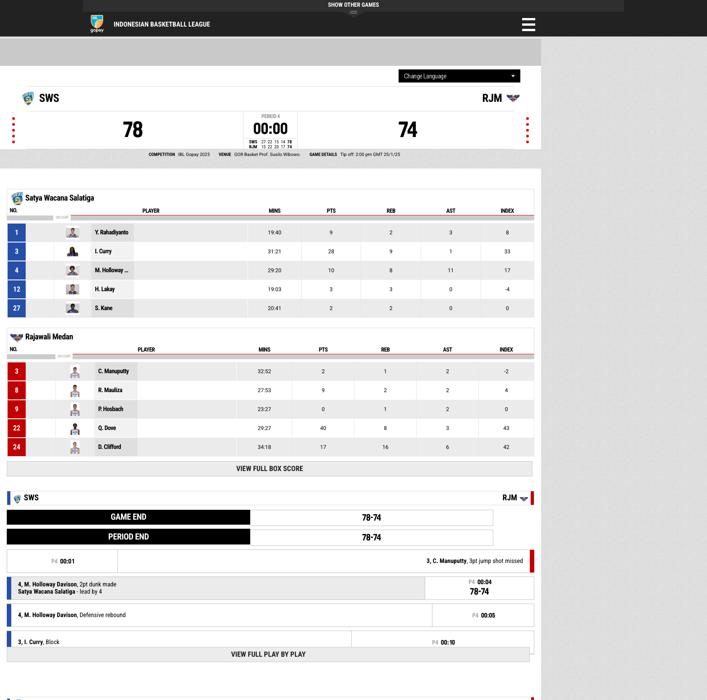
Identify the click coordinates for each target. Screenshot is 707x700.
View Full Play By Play (268, 654)
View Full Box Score (269, 468)
